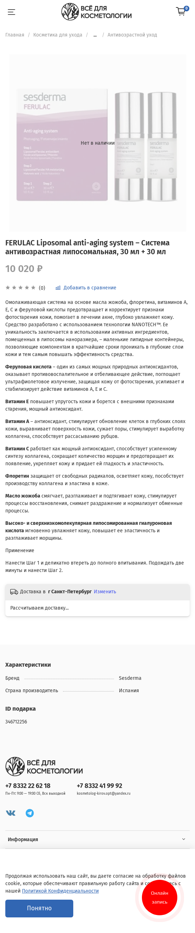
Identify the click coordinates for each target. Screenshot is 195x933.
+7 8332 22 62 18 (28, 786)
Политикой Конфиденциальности (60, 891)
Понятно (39, 908)
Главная (14, 35)
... (95, 35)
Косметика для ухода (57, 35)
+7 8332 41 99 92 (99, 786)
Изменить (105, 592)
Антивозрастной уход (132, 35)
